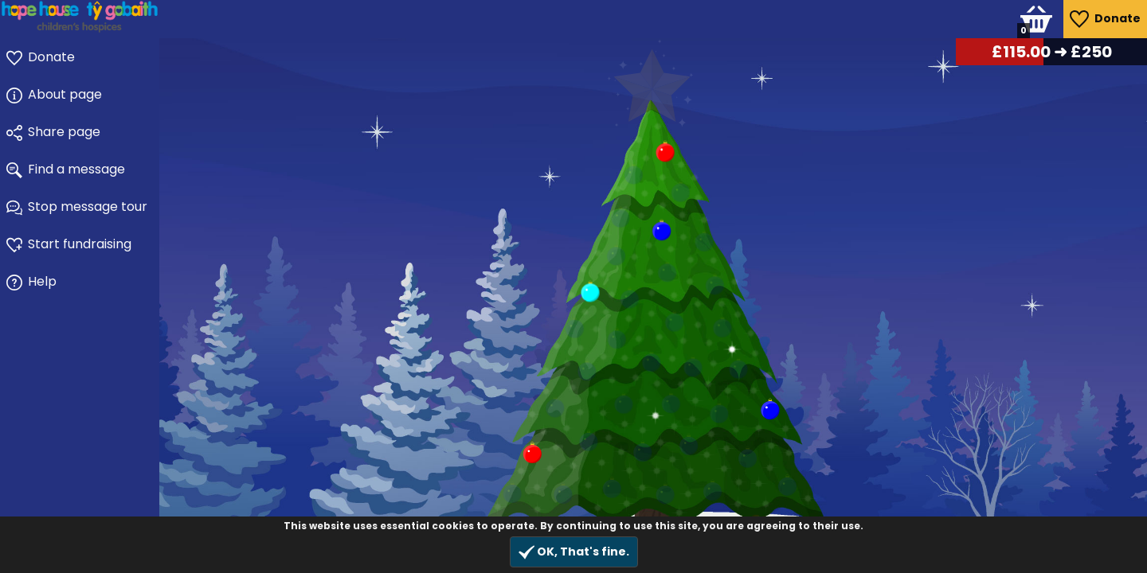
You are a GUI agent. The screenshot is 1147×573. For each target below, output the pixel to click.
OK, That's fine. (574, 552)
